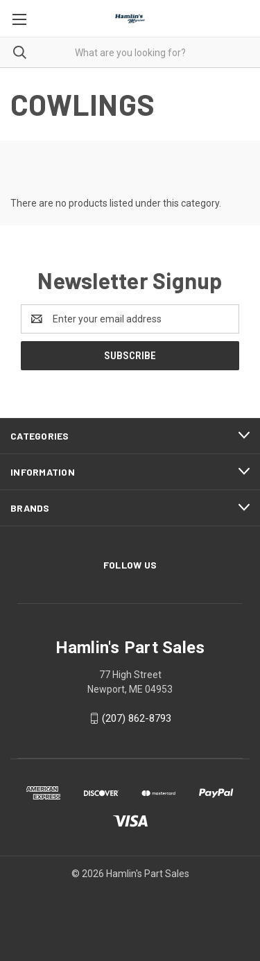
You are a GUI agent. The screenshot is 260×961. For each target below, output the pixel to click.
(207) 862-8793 (136, 718)
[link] (130, 906)
